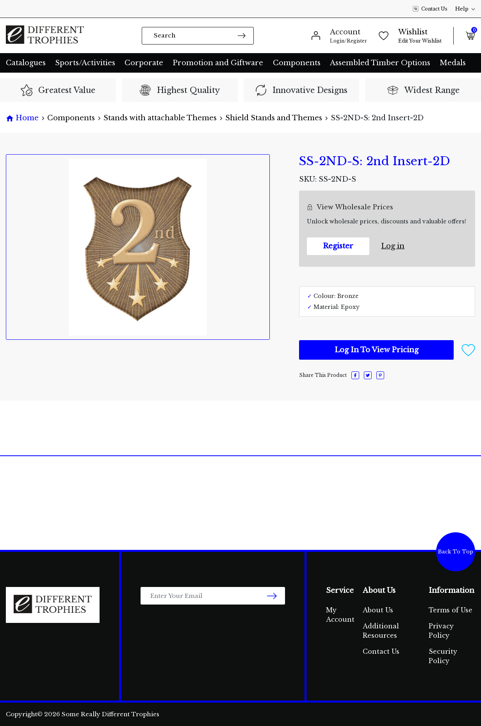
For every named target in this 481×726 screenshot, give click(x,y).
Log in (392, 246)
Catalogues (26, 63)
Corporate (144, 63)
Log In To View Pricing (377, 350)
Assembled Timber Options (380, 63)
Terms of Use (450, 610)
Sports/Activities (85, 63)
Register (338, 246)
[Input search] (198, 36)
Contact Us (430, 9)
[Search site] (241, 35)
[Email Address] (213, 596)
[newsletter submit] (272, 595)
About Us (378, 610)
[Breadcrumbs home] (22, 118)
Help (465, 8)
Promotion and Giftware (218, 63)
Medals (453, 63)
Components (297, 63)
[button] (468, 349)
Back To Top (455, 551)
